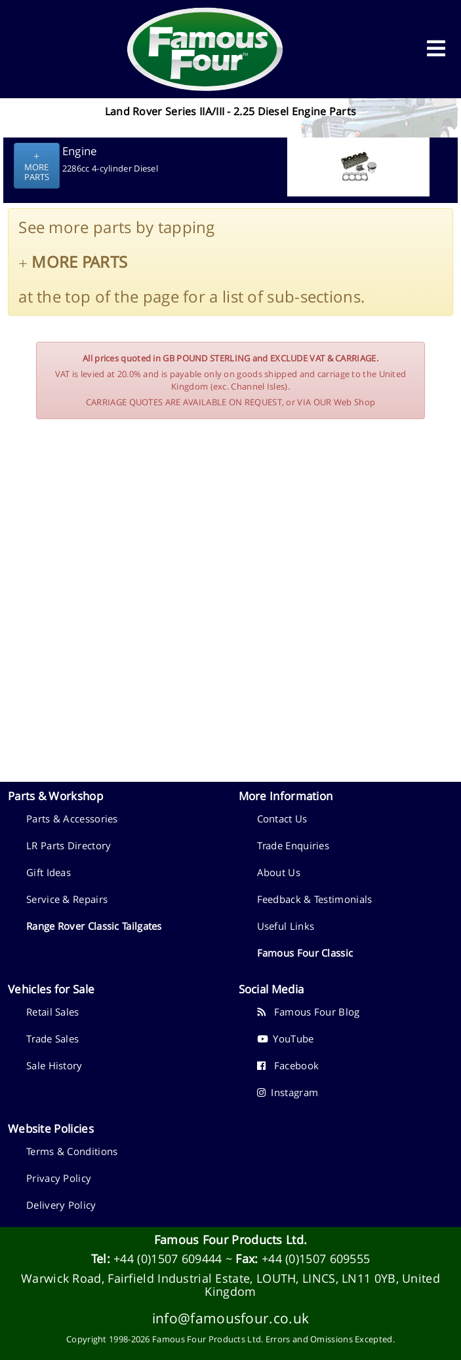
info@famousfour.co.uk (230, 1317)
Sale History (54, 1065)
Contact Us (282, 818)
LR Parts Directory (68, 845)
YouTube (285, 1038)
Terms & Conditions (71, 1151)
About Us (278, 872)
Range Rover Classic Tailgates (94, 925)
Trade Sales (52, 1038)
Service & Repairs (67, 899)
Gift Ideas (48, 872)
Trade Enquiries (293, 845)
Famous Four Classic (305, 952)
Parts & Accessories (72, 818)
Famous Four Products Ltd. (231, 1239)
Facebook (288, 1065)
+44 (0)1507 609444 (167, 1258)
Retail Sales (52, 1011)
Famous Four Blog (308, 1011)
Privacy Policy (58, 1178)
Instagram (288, 1092)
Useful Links (286, 925)
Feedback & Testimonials (314, 899)
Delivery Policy (61, 1204)
